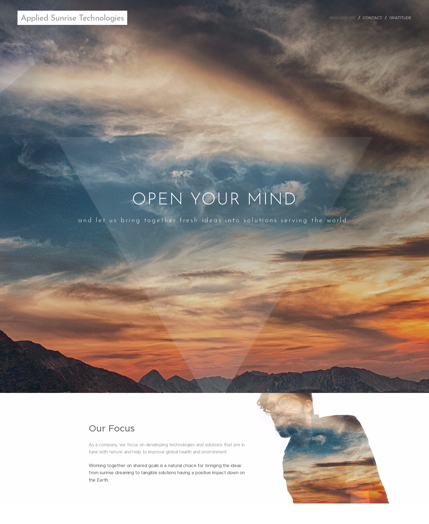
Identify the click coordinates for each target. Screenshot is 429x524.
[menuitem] (344, 18)
